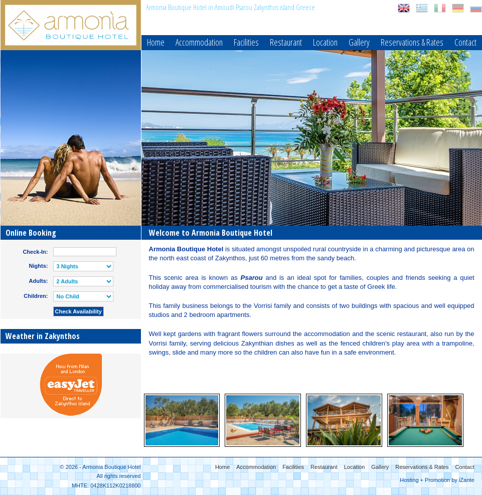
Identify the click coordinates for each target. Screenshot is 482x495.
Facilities (246, 42)
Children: (36, 296)
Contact (465, 42)
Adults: (38, 281)
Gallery (359, 42)
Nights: (38, 266)
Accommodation (199, 42)
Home (156, 42)
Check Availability (78, 311)
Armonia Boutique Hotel (111, 467)
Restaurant (286, 42)
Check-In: (35, 252)
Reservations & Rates (412, 42)
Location (325, 42)
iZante (466, 480)
